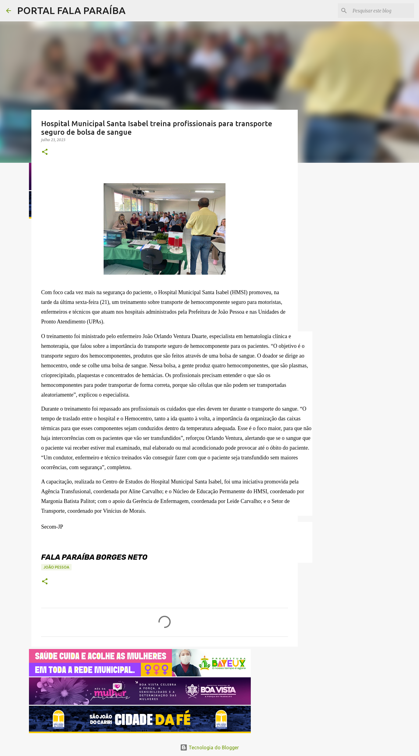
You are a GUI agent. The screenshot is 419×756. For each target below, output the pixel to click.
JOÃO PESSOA (56, 567)
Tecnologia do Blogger (209, 747)
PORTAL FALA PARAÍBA (71, 10)
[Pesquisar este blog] (382, 10)
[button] (44, 152)
